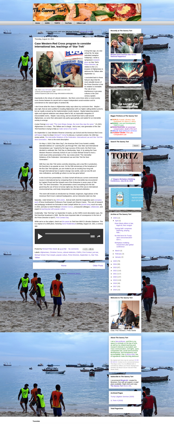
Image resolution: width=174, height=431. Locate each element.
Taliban (37, 257)
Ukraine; (128, 120)
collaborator (95, 207)
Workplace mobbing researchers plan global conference (124, 245)
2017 (115, 286)
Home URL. (121, 386)
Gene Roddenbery (68, 224)
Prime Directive (90, 64)
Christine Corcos (67, 207)
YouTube (68, 23)
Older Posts (98, 266)
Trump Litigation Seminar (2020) (122, 397)
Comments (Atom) (74, 274)
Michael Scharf (40, 255)
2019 (115, 280)
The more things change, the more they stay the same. (74, 124)
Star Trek (94, 255)
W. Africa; (125, 121)
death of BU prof (131, 129)
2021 (115, 274)
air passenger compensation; (124, 128)
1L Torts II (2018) (117, 400)
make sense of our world (68, 129)
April (117, 221)
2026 (115, 218)
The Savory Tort (49, 10)
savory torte (130, 354)
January (118, 257)
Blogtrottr (124, 380)
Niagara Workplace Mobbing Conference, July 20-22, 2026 (123, 180)
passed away (86, 204)
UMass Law (81, 23)
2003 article (60, 200)
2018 (115, 283)
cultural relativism (69, 252)
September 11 (85, 255)
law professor (120, 341)
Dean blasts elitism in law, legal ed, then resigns (124, 224)
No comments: (73, 249)
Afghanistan (44, 252)
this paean (66, 221)
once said (49, 124)
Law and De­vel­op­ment (127, 123)
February (118, 254)
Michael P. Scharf (60, 135)
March (117, 251)
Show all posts (86, 32)
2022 (115, 271)
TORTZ (57, 23)
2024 (115, 264)
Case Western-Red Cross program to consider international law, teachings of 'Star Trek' (63, 45)
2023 (115, 267)
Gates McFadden (47, 89)
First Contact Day (62, 217)
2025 (115, 261)
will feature (39, 135)
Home (37, 23)
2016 (115, 290)
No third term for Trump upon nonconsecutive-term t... (123, 238)
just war (95, 252)
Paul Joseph (50, 255)
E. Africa (132, 121)
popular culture (61, 255)
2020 (115, 277)
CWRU (79, 252)
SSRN (47, 23)
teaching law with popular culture (53, 209)
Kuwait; (122, 120)
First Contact (87, 252)
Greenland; (118, 121)
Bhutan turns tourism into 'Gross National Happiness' (123, 55)
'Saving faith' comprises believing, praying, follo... (123, 230)
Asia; (133, 120)
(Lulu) (121, 125)
